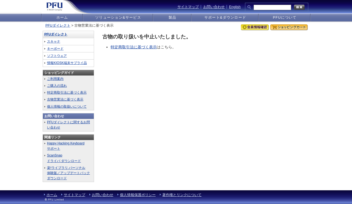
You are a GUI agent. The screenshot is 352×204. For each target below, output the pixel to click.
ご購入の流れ (57, 86)
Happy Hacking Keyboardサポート (65, 145)
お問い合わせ (214, 7)
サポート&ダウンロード (225, 17)
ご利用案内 (55, 79)
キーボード (55, 49)
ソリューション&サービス (118, 17)
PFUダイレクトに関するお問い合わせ (68, 124)
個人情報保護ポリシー (138, 195)
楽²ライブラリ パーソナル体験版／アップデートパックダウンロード (68, 173)
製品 (173, 17)
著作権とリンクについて (182, 195)
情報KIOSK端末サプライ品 (67, 63)
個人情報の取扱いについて (67, 106)
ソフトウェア (57, 56)
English (235, 7)
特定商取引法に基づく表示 (134, 47)
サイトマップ (188, 7)
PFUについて (285, 17)
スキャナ (53, 41)
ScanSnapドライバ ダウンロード (64, 158)
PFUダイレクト (57, 25)
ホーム (62, 17)
